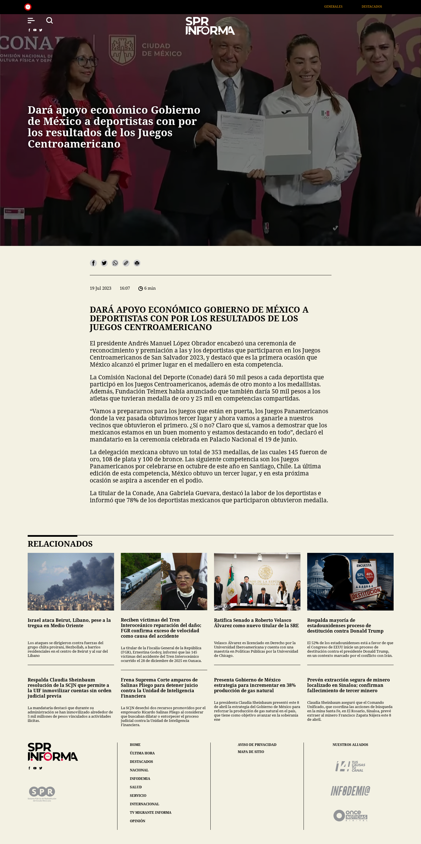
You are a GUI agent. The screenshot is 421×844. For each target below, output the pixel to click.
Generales (339, 6)
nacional (139, 770)
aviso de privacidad (257, 745)
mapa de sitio (251, 752)
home (135, 744)
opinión (137, 821)
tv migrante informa (150, 812)
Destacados (377, 6)
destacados (141, 761)
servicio (138, 795)
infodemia (140, 778)
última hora (142, 753)
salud (136, 787)
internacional (144, 804)
